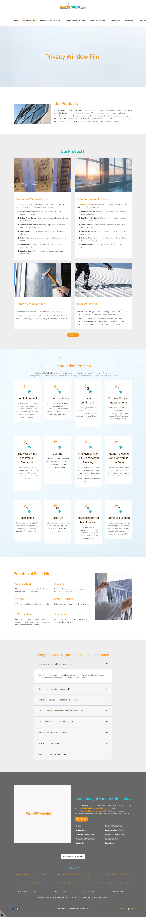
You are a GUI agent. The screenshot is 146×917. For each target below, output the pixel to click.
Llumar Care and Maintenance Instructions (73, 883)
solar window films (87, 204)
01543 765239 (87, 808)
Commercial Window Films (75, 20)
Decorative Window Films (32, 199)
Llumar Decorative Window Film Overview (32, 883)
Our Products (28, 20)
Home (16, 20)
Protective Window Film (31, 304)
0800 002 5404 (102, 808)
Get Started (81, 819)
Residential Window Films (50, 20)
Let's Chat (73, 335)
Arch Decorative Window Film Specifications (32, 874)
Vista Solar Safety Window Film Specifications (113, 883)
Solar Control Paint (98, 20)
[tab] (73, 664)
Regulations (115, 20)
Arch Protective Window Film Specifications (73, 874)
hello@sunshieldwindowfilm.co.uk (90, 811)
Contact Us (123, 909)
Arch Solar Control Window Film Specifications (113, 874)
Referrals (129, 20)
